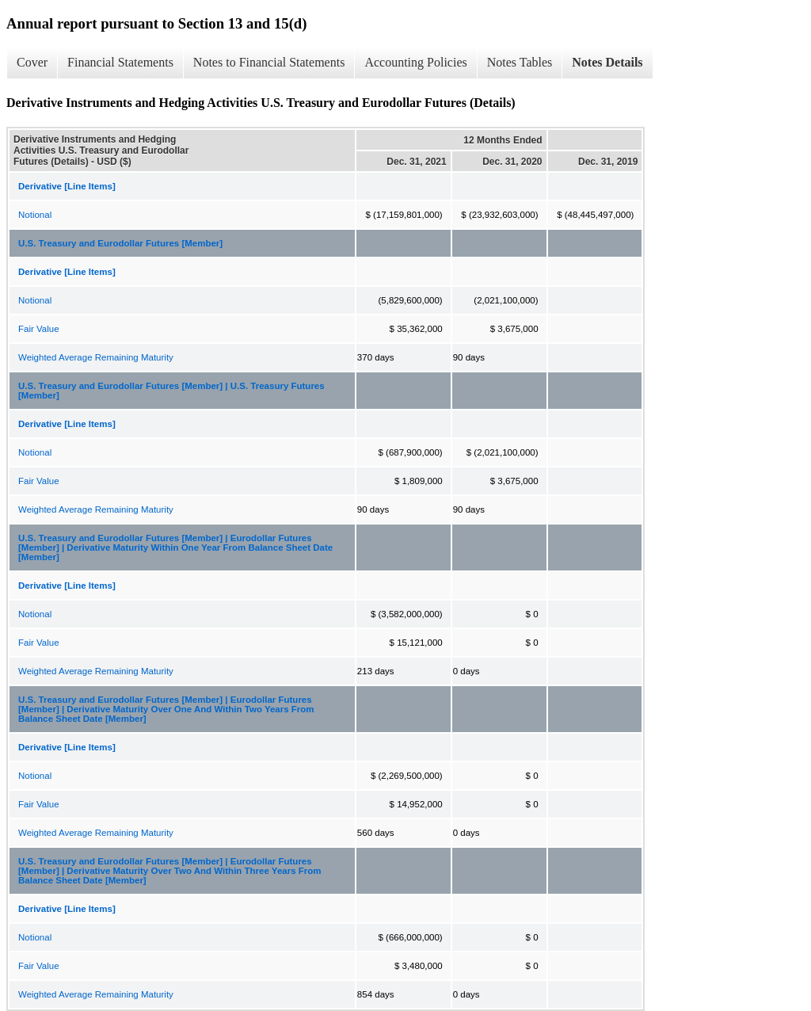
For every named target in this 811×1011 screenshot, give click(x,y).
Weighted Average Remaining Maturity (95, 357)
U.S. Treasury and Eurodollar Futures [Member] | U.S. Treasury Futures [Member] (171, 390)
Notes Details (607, 62)
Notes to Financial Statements (269, 62)
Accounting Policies (415, 62)
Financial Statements (120, 62)
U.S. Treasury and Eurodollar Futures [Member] (120, 243)
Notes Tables (520, 62)
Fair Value (38, 329)
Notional (34, 214)
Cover (32, 62)
